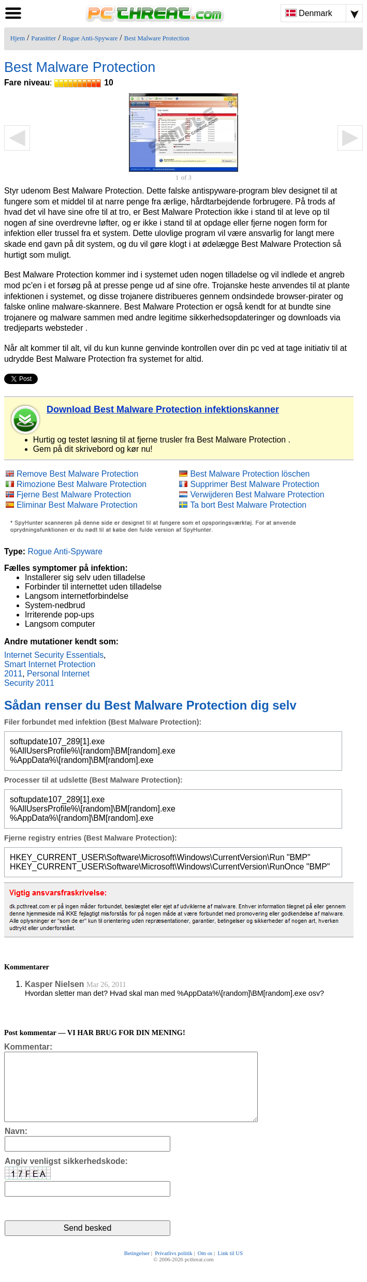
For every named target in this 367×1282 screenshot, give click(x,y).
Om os (205, 1267)
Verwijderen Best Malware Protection (257, 494)
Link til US (230, 1267)
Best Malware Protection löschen (250, 473)
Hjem (17, 38)
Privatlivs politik (173, 1267)
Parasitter (43, 38)
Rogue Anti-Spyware (90, 38)
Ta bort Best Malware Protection (248, 504)
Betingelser (137, 1267)
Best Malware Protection (156, 38)
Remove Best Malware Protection (77, 473)
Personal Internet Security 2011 (47, 678)
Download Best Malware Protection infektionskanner (163, 409)
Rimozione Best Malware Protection (81, 484)
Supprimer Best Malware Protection (254, 484)
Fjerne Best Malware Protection (74, 494)
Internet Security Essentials (54, 655)
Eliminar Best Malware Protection (77, 504)
